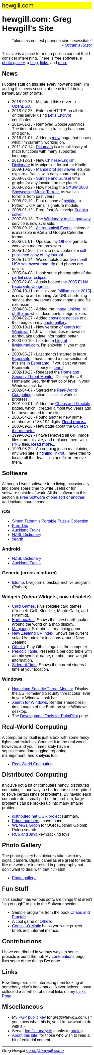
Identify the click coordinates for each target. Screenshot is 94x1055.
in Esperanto (38, 363)
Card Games (23, 606)
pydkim (70, 201)
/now (56, 138)
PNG (16, 444)
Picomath (44, 147)
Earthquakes (23, 620)
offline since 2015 (74, 291)
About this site (24, 1035)
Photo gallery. (24, 878)
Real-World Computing (32, 764)
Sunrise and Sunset (53, 178)
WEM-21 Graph (26, 825)
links (44, 63)
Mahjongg (21, 629)
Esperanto (21, 359)
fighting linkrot (51, 453)
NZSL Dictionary (26, 535)
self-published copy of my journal (49, 252)
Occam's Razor (78, 45)
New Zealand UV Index (32, 633)
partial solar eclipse (29, 277)
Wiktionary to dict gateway (67, 219)
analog (77, 1031)
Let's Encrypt (59, 115)
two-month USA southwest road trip (50, 261)
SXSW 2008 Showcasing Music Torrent (50, 189)
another (77, 497)
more (62, 63)
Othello (65, 241)
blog (34, 63)
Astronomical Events (54, 228)
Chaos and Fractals (72, 404)
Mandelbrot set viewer (55, 169)
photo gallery (13, 63)
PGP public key (32, 1017)
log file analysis (38, 1031)
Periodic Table (24, 651)
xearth (17, 539)
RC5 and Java (24, 834)
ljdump (18, 582)
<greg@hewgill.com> (45, 1050)
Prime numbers (25, 821)
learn (58, 368)
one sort (58, 497)
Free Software (32, 497)
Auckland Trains (26, 530)
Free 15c (20, 525)
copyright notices (64, 318)
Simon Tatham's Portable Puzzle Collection (50, 521)
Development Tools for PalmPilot (49, 716)
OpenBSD (21, 106)
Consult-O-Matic (26, 926)
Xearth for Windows (29, 702)
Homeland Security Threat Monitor (45, 374)
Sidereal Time (24, 665)
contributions (63, 956)
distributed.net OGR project (36, 816)
